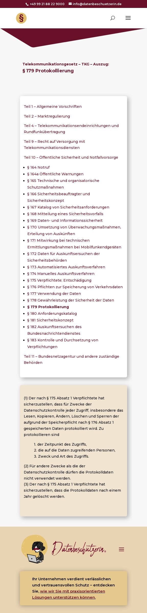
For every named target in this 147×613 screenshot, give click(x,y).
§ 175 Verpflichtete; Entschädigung (59, 280)
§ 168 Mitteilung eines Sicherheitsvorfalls (65, 214)
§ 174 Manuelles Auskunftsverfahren (60, 273)
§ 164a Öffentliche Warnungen (55, 174)
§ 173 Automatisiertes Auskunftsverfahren (66, 267)
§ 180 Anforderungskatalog (52, 313)
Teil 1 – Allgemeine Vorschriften (53, 106)
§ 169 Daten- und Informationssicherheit (65, 220)
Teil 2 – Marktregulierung (47, 116)
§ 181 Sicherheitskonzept (50, 320)
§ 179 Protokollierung (48, 307)
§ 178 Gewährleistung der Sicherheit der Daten (70, 300)
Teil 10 (30, 157)
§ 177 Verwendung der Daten (54, 293)
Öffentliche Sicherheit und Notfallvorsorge (78, 157)
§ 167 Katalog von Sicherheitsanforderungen (68, 207)
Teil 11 (29, 356)
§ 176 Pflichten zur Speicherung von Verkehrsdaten (75, 287)
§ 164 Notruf (38, 167)
